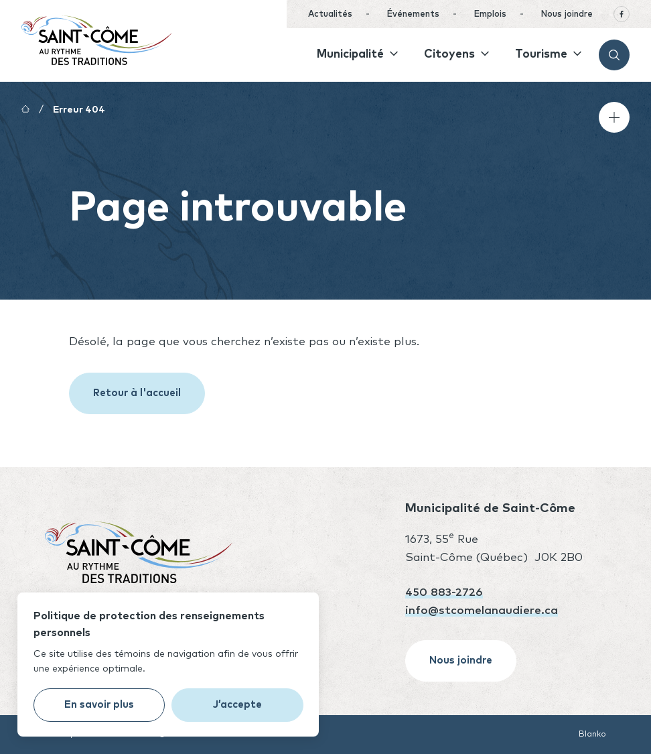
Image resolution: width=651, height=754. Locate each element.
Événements (412, 14)
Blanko (592, 735)
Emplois (490, 14)
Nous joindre (566, 14)
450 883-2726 (444, 593)
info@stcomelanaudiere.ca (481, 611)
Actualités (330, 14)
